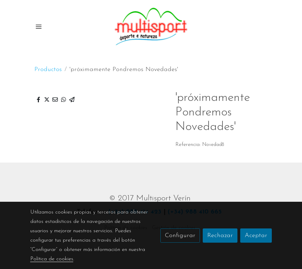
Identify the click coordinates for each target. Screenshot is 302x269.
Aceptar (256, 235)
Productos (48, 69)
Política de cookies (51, 259)
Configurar (180, 235)
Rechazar (220, 235)
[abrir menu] (38, 26)
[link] (151, 26)
